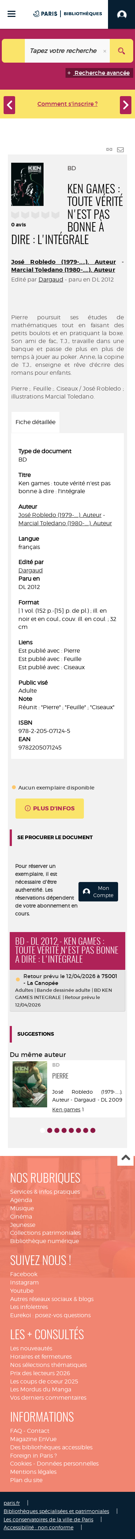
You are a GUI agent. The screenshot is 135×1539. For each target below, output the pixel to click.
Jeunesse (22, 1224)
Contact (38, 1430)
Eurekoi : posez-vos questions (50, 1315)
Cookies (21, 1463)
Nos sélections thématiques (48, 1365)
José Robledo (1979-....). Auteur (63, 262)
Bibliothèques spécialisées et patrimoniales (56, 1511)
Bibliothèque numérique (44, 1241)
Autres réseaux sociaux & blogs (52, 1299)
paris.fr (12, 1503)
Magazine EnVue (33, 1439)
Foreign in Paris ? (33, 1455)
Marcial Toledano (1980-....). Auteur (63, 270)
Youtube (21, 1290)
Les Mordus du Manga (40, 1389)
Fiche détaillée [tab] (35, 422)
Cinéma (21, 1216)
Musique (22, 1208)
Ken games (66, 1109)
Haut (125, 1158)
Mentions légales (33, 1471)
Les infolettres (29, 1307)
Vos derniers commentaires (48, 1397)
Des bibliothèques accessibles (51, 1447)
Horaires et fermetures (41, 1356)
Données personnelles (68, 1463)
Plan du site (26, 1480)
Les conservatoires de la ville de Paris (48, 1519)
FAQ (16, 1430)
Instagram (24, 1282)
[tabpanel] (67, 599)
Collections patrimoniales (45, 1232)
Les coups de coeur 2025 (44, 1381)
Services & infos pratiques (45, 1191)
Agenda (21, 1200)
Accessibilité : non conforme (38, 1527)
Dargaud (51, 279)
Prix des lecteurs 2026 (40, 1373)
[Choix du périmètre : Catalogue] (13, 51)
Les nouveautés (31, 1348)
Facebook (23, 1274)
